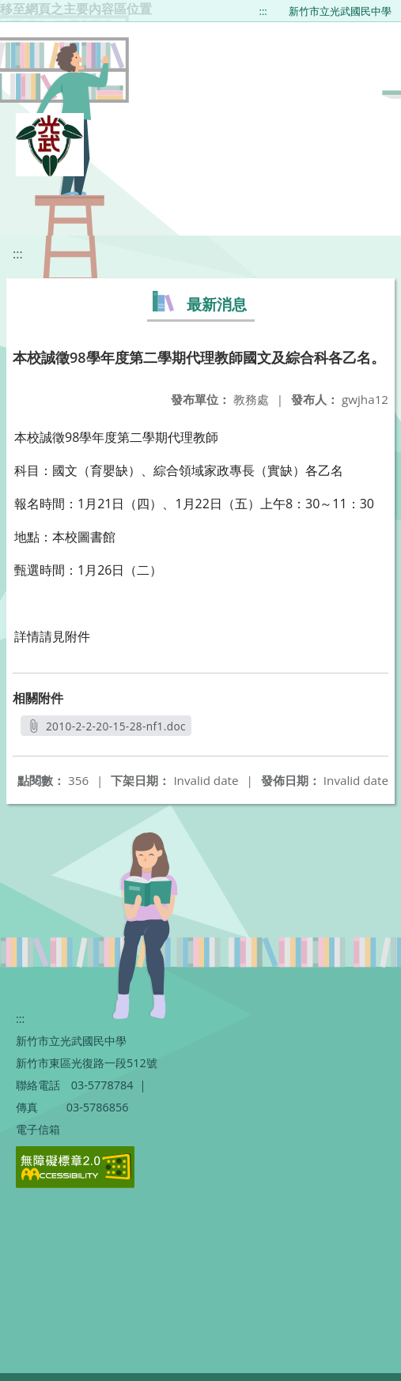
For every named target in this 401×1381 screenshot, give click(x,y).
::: (263, 11)
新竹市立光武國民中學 (340, 11)
